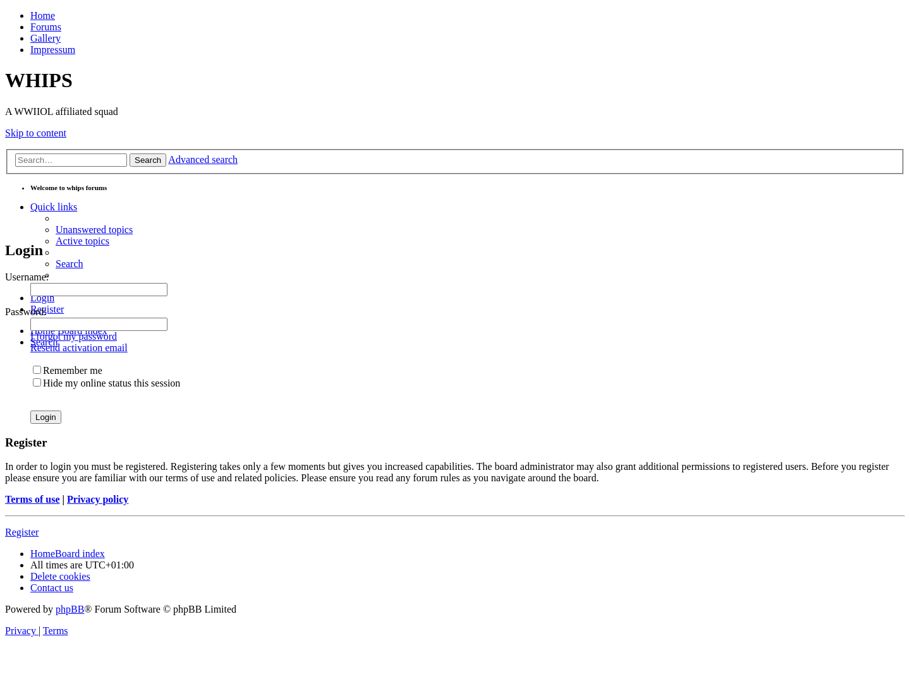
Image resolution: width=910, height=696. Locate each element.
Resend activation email (79, 347)
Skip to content (35, 133)
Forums (45, 26)
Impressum (52, 49)
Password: (26, 311)
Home (42, 15)
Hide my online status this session (106, 383)
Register (22, 532)
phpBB (70, 609)
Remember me (67, 370)
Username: (27, 277)
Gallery (45, 38)
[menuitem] (94, 229)
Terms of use (32, 499)
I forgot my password (73, 336)
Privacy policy (97, 499)
